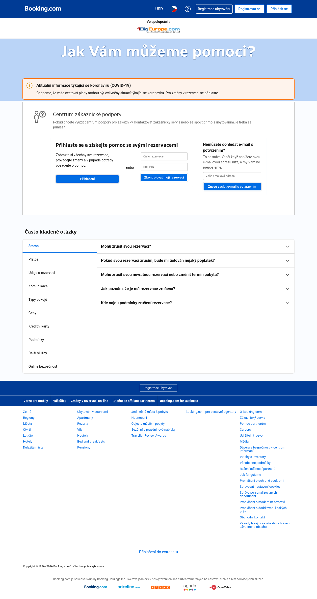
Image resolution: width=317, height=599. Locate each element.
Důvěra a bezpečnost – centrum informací (262, 449)
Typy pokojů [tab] (37, 299)
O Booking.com (251, 412)
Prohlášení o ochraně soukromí (262, 480)
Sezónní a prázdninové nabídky (154, 429)
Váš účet (59, 401)
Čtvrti (27, 429)
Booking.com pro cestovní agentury (210, 412)
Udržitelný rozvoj (251, 435)
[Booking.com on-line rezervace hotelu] (43, 9)
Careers (245, 429)
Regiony (28, 417)
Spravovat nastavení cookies (260, 486)
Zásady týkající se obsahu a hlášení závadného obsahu (265, 525)
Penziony (83, 447)
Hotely (27, 441)
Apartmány (85, 417)
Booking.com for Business (179, 401)
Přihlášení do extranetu (158, 552)
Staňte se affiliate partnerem (134, 401)
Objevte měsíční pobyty (148, 423)
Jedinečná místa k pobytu (150, 412)
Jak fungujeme (250, 475)
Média (244, 441)
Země (27, 412)
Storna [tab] (33, 246)
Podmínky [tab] (36, 340)
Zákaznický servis (252, 417)
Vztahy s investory (253, 457)
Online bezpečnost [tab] (42, 366)
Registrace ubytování (158, 388)
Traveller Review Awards (149, 435)
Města (27, 423)
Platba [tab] (33, 259)
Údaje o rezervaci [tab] (41, 273)
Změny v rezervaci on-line (89, 401)
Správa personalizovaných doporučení (258, 494)
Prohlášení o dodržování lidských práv (263, 509)
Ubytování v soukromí (92, 412)
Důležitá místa (33, 447)
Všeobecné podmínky (255, 463)
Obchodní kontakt (252, 517)
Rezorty (82, 423)
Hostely (82, 435)
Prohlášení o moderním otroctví (262, 502)
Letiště (28, 435)
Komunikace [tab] (38, 286)
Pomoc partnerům (253, 423)
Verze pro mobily (36, 401)
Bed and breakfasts (91, 441)
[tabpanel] (195, 275)
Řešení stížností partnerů (257, 469)
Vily (79, 429)
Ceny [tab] (32, 313)
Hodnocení (139, 417)
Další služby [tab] (37, 353)
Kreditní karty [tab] (38, 326)
